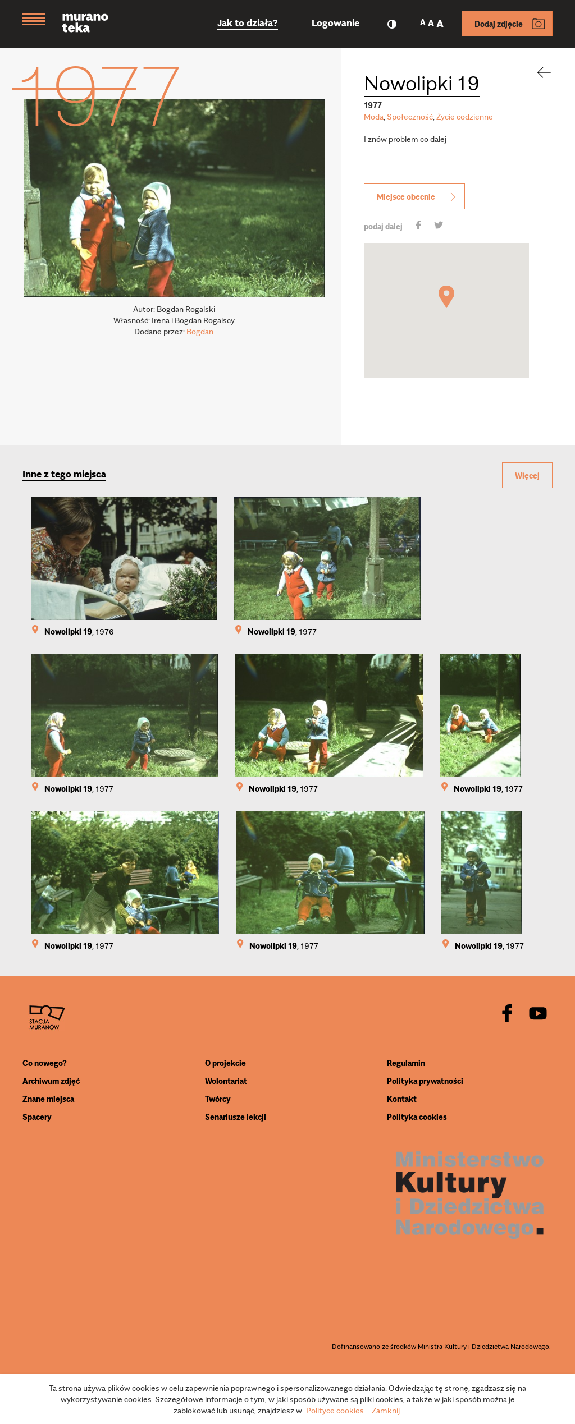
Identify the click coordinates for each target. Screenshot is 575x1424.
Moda (374, 116)
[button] (446, 296)
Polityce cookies (335, 1410)
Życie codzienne (464, 116)
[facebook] (507, 1014)
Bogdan (199, 331)
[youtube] (538, 1014)
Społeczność (410, 116)
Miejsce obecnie (417, 196)
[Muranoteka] (94, 24)
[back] (536, 72)
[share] (418, 226)
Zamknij (386, 1410)
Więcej (527, 475)
